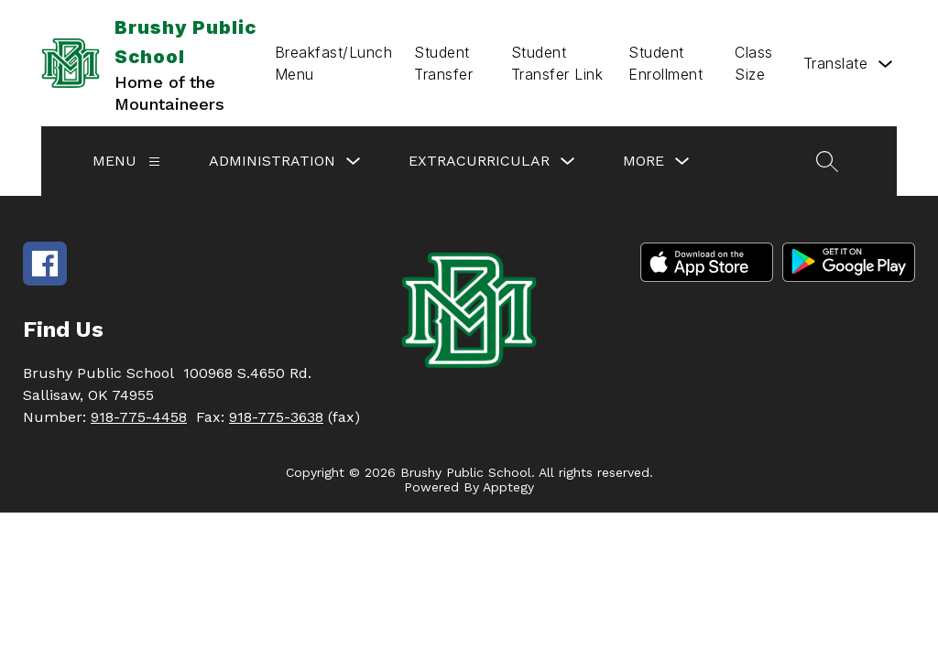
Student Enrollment (665, 63)
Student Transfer (443, 63)
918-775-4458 (139, 417)
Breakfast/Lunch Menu (334, 63)
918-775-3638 (276, 417)
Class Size (754, 63)
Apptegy (508, 487)
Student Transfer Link (557, 63)
